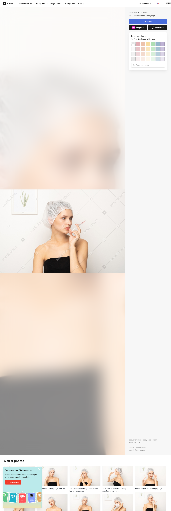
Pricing (81, 4)
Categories (70, 4)
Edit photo (138, 27)
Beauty (145, 12)
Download (148, 22)
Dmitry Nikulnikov (142, 448)
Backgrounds (42, 4)
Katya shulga (140, 450)
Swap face (158, 27)
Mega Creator (56, 4)
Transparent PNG (26, 4)
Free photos (134, 12)
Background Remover (147, 39)
